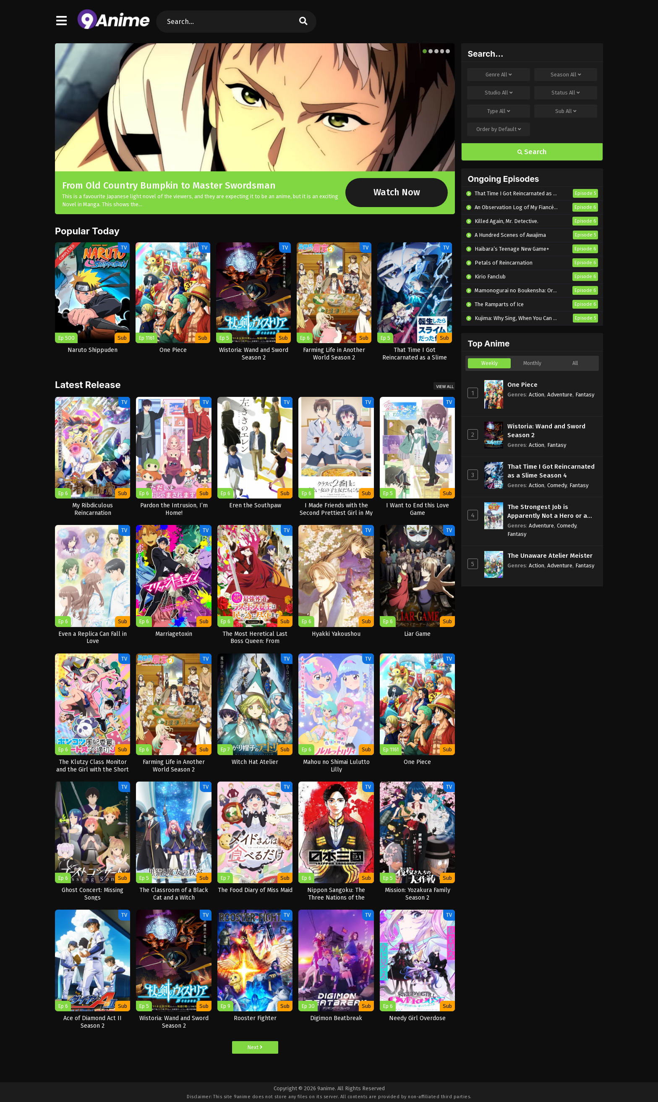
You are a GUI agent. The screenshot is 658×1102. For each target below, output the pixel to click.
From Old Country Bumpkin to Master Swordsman (169, 185)
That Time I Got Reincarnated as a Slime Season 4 (551, 471)
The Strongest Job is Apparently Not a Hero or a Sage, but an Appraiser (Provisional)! (547, 511)
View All (445, 386)
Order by (498, 129)
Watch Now (396, 192)
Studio (499, 93)
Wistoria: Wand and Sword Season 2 (546, 430)
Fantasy (584, 394)
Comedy (557, 485)
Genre (499, 75)
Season (566, 75)
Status (565, 93)
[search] (303, 21)
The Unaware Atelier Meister (550, 555)
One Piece (522, 384)
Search (532, 151)
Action (536, 394)
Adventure (559, 394)
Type (498, 111)
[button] (425, 51)
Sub (566, 111)
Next (255, 1047)
